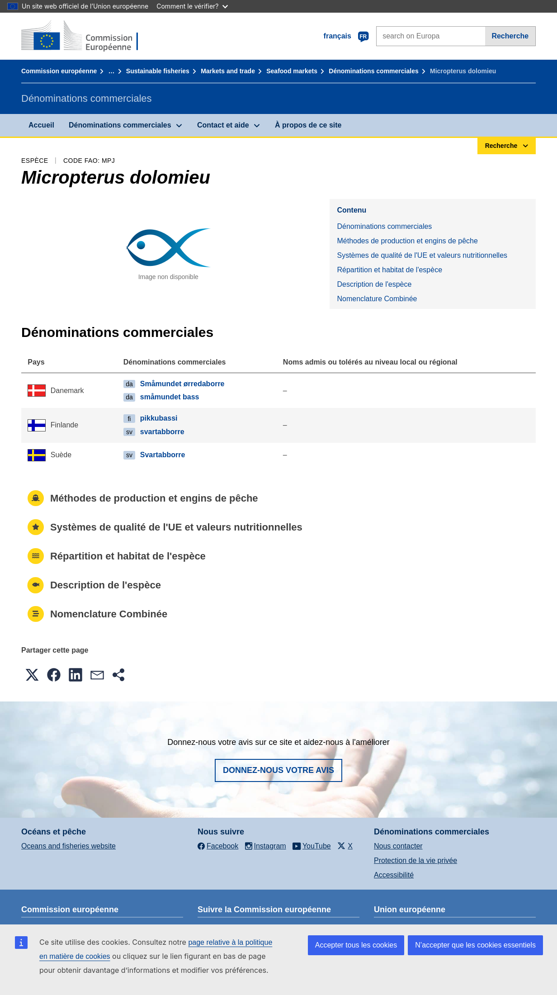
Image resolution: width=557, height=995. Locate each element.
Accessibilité (394, 875)
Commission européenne (59, 71)
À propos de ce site (308, 125)
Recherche (510, 36)
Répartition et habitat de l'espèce (389, 270)
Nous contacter (398, 846)
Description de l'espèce (374, 284)
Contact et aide (223, 125)
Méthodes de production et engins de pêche (407, 241)
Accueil (41, 125)
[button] (32, 675)
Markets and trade (228, 71)
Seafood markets (291, 71)
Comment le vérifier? (191, 6)
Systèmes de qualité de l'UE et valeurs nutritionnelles (422, 255)
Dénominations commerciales (373, 71)
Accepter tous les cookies (356, 945)
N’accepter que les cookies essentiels (475, 945)
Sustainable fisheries (157, 71)
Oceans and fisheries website (68, 846)
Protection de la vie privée (415, 860)
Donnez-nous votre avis (278, 770)
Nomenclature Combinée (377, 299)
